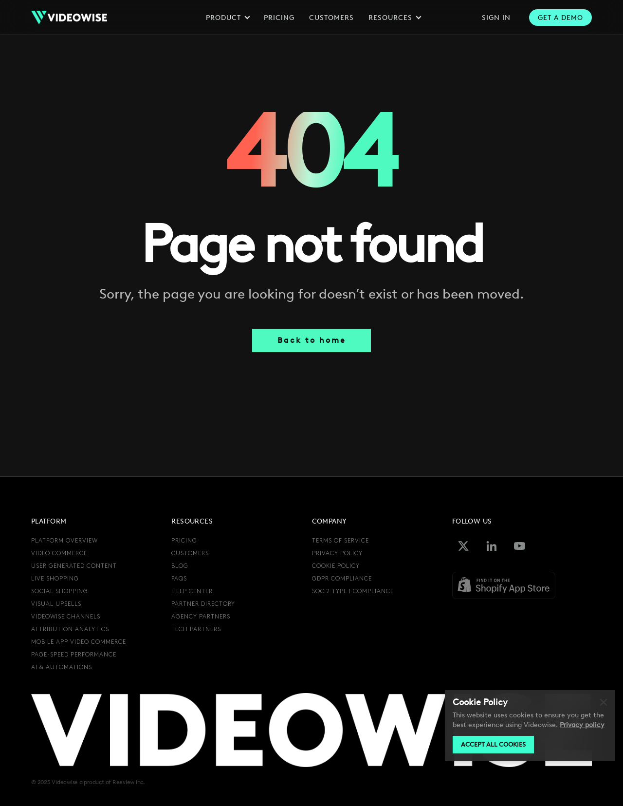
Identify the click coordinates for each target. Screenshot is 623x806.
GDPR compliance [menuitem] (342, 578)
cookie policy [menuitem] (336, 566)
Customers (331, 18)
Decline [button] (605, 703)
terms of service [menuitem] (340, 541)
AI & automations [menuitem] (61, 667)
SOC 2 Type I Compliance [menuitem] (353, 591)
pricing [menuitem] (184, 541)
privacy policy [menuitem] (337, 553)
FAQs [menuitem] (179, 578)
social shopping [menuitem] (59, 591)
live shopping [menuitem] (55, 578)
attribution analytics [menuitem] (70, 629)
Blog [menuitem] (179, 566)
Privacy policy (582, 725)
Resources (394, 18)
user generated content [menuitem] (74, 566)
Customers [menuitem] (190, 553)
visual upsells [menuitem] (56, 604)
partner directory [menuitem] (203, 604)
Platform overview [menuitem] (64, 541)
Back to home (311, 340)
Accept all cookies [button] (493, 744)
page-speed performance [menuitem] (73, 654)
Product (227, 18)
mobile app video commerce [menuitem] (78, 642)
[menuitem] (334, 605)
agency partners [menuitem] (200, 616)
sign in (496, 18)
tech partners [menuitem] (196, 629)
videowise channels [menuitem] (65, 616)
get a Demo (560, 18)
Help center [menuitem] (192, 591)
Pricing (279, 18)
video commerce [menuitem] (59, 553)
